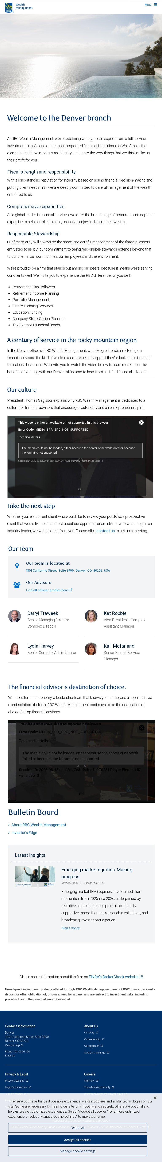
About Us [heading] (91, 1026)
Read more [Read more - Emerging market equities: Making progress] (70, 928)
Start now (89, 1080)
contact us (105, 530)
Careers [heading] (89, 1074)
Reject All (78, 1128)
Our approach (92, 1046)
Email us (10, 1055)
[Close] (155, 1098)
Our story (89, 1032)
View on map (12, 1045)
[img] (81, 56)
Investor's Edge (24, 832)
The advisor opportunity (97, 1087)
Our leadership (92, 1039)
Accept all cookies (77, 1140)
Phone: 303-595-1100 (17, 1051)
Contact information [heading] (20, 1026)
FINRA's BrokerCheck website (114, 976)
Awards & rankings (95, 1052)
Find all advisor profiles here (49, 590)
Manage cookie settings (78, 1151)
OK (81, 794)
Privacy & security (15, 1080)
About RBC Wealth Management (38, 824)
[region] (81, 1127)
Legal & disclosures (16, 1087)
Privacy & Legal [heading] (16, 1074)
